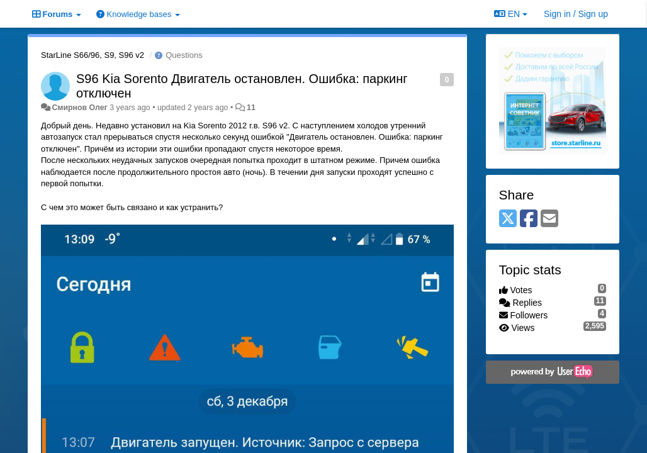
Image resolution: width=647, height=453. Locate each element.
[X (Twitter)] (508, 219)
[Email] (549, 219)
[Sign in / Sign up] (576, 14)
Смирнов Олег (79, 107)
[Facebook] (528, 219)
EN (510, 14)
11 (251, 107)
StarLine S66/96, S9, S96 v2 (92, 55)
